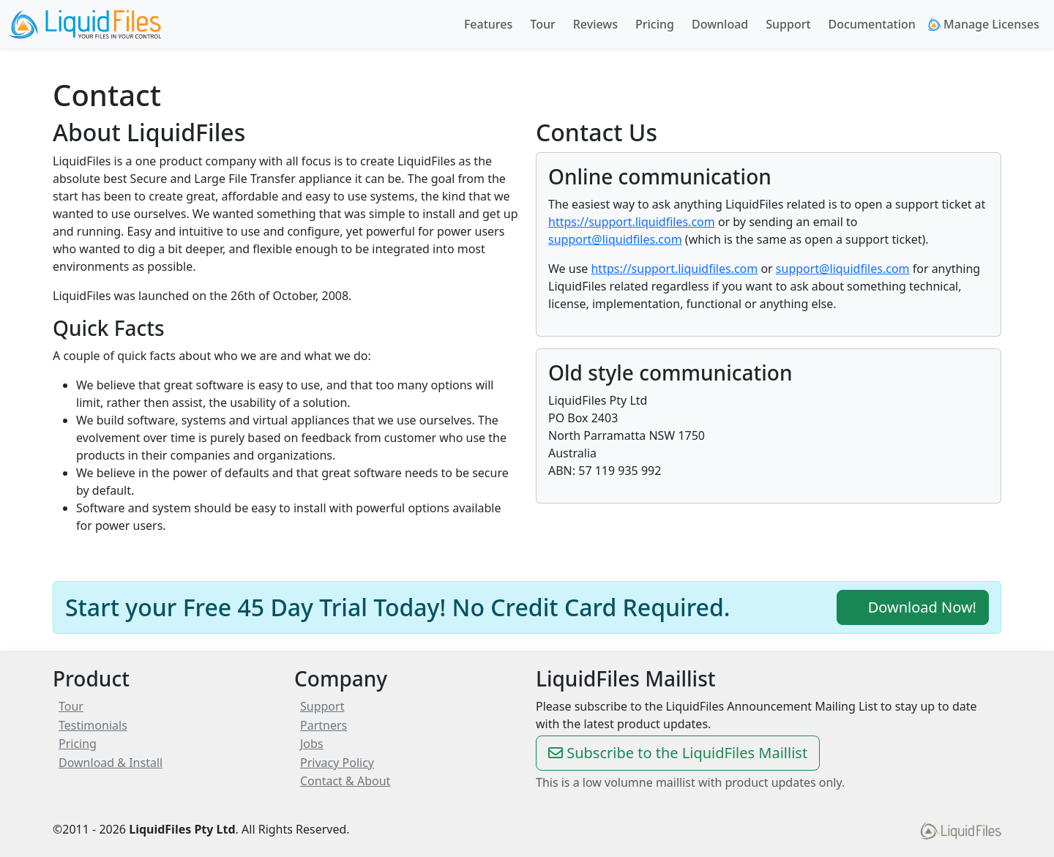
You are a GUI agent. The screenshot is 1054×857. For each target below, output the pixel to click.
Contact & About (345, 781)
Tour (542, 24)
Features (488, 24)
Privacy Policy (337, 763)
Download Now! (912, 607)
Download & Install (110, 763)
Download (720, 24)
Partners (323, 725)
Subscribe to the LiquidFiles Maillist (677, 753)
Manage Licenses (983, 24)
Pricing (654, 24)
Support (788, 24)
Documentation (872, 24)
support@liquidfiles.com (615, 239)
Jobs (312, 744)
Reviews (595, 24)
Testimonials (93, 725)
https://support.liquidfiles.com (631, 222)
